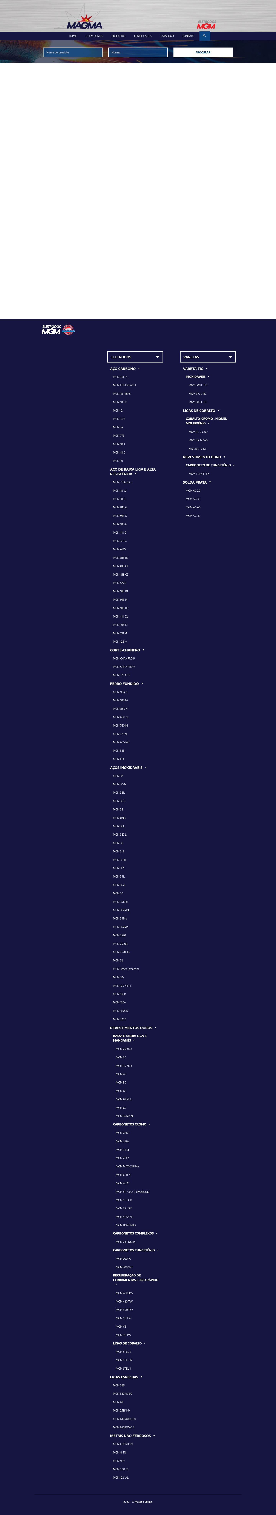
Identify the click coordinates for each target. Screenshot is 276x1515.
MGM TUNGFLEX (199, 473)
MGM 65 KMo (124, 1099)
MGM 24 (118, 427)
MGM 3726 (119, 784)
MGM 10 (118, 460)
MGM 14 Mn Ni (125, 1116)
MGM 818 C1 (120, 566)
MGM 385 (119, 1385)
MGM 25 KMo (124, 1049)
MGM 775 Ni (120, 734)
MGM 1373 (119, 418)
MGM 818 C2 (120, 574)
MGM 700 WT (124, 1267)
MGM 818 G (120, 507)
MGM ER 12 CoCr (198, 440)
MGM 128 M (120, 641)
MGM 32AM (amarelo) (126, 968)
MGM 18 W (120, 490)
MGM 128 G (120, 540)
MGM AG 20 (193, 490)
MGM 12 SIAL (121, 1477)
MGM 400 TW (124, 1293)
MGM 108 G (120, 524)
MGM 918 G (120, 515)
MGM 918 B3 (120, 608)
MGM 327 (118, 977)
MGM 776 (118, 435)
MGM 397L (119, 885)
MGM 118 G (119, 532)
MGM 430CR (120, 1010)
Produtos (118, 36)
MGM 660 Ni (120, 717)
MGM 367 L (120, 834)
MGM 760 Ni (120, 725)
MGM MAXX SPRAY (127, 1166)
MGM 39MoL (120, 901)
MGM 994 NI (120, 692)
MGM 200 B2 (121, 1469)
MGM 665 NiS (121, 742)
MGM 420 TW (124, 1301)
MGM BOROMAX (126, 1225)
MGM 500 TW (124, 1309)
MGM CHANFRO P (124, 658)
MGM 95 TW (123, 1335)
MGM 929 (119, 1461)
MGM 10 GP (120, 402)
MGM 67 (118, 1402)
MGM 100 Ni (120, 700)
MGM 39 (118, 893)
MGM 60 (121, 1091)
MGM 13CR (119, 994)
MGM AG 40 (193, 507)
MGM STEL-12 (124, 1360)
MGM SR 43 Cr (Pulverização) (133, 1191)
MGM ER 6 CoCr (198, 431)
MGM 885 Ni (120, 708)
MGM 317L (119, 868)
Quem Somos (94, 36)
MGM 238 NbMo (126, 1241)
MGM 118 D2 (120, 616)
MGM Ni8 (119, 750)
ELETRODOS (121, 357)
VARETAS (191, 357)
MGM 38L (119, 792)
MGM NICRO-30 (122, 1393)
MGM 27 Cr (122, 1158)
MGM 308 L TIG (198, 385)
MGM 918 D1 (120, 591)
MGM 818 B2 (120, 557)
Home (73, 36)
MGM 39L (119, 876)
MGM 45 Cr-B (124, 1200)
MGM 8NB (119, 817)
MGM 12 (118, 410)
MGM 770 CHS (121, 675)
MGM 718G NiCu (122, 482)
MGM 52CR (119, 582)
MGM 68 (121, 1326)
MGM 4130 (119, 549)
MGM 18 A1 (119, 498)
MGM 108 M (120, 624)
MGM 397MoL (121, 910)
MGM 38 (118, 809)
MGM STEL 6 (123, 1351)
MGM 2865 (122, 1141)
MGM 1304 (119, 1002)
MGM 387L (119, 801)
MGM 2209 (119, 1019)
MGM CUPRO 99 (123, 1444)
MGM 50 (121, 1082)
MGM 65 (121, 1107)
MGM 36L (119, 826)
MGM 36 (118, 843)
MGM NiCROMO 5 (123, 1427)
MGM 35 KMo (124, 1065)
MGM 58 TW (123, 1318)
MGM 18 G (119, 452)
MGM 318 (118, 851)
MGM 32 (118, 960)
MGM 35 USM (124, 1208)
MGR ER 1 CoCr (197, 448)
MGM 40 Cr (123, 1183)
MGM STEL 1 (123, 1368)
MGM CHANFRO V (124, 666)
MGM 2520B (120, 943)
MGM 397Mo (120, 927)
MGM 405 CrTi (124, 1216)
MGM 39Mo (120, 918)
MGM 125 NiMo (122, 985)
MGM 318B (119, 859)
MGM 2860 (122, 1132)
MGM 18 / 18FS (122, 393)
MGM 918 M (120, 599)
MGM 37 (118, 776)
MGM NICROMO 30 (124, 1419)
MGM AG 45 (193, 515)
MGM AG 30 (193, 498)
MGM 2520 (119, 935)
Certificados (143, 36)
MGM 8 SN (119, 1452)
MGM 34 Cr (122, 1149)
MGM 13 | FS (120, 376)
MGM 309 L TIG (198, 402)
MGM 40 (121, 1074)
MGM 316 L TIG (198, 393)
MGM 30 (121, 1057)
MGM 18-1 (119, 444)
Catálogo (167, 36)
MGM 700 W (123, 1258)
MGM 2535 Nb (121, 1410)
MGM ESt (118, 759)
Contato (188, 36)
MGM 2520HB (121, 952)
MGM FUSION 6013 (124, 385)
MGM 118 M (120, 633)
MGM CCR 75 (123, 1174)
